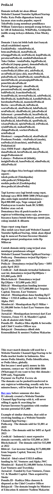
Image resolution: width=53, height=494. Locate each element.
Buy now (6, 393)
